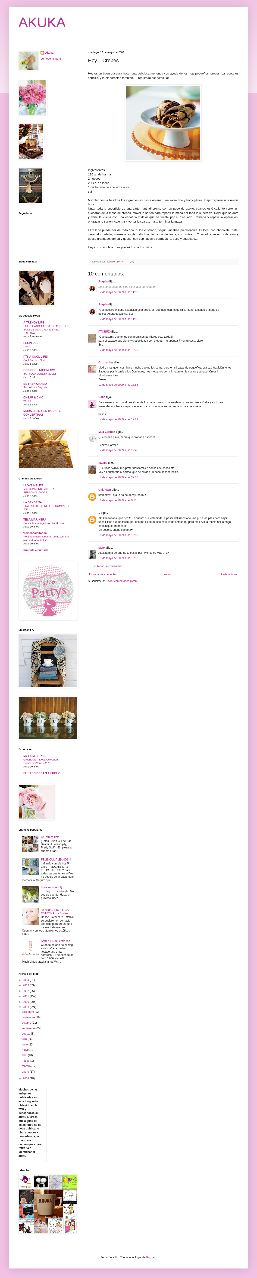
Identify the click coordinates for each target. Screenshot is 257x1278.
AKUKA (42, 22)
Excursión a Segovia (35, 387)
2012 (26, 991)
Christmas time (50, 837)
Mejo (101, 547)
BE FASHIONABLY (35, 383)
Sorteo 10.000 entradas (55, 941)
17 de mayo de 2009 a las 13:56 (118, 384)
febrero (26, 1066)
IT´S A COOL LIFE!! (36, 356)
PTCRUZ (104, 331)
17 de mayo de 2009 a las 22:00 (118, 477)
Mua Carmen (106, 432)
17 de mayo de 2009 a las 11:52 (118, 292)
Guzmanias (105, 362)
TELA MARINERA (34, 519)
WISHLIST (29, 401)
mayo (25, 1050)
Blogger (150, 1257)
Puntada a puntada (35, 550)
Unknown (104, 489)
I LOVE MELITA (33, 485)
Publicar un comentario (108, 566)
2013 (26, 985)
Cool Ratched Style (34, 360)
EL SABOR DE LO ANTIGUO (41, 773)
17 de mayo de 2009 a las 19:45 (118, 450)
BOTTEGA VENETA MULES (39, 373)
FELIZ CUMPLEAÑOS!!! (56, 859)
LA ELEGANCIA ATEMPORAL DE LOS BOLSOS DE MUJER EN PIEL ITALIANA (46, 329)
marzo (26, 1060)
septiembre (29, 1028)
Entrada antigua (227, 574)
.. (99, 512)
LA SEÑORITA (32, 502)
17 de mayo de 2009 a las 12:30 (118, 350)
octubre (27, 1022)
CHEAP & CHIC (33, 397)
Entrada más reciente (102, 574)
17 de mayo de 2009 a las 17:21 (118, 419)
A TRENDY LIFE (33, 322)
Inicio (166, 574)
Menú (26, 346)
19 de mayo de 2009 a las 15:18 (118, 558)
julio (25, 1039)
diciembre (28, 1011)
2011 (26, 996)
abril (25, 1055)
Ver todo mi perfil (51, 58)
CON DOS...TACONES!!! (39, 370)
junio (25, 1044)
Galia (101, 397)
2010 (26, 1001)
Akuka (49, 52)
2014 (26, 980)
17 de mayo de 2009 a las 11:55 (118, 319)
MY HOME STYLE (34, 756)
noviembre (28, 1017)
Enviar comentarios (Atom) (122, 581)
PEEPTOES (30, 343)
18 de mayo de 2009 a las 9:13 (117, 500)
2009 (26, 1007)
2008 (26, 1078)
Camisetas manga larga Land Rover (44, 523)
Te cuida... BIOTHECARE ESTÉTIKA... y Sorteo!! (56, 911)
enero (26, 1071)
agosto (26, 1033)
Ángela (103, 281)
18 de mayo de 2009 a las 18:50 (118, 535)
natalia (102, 462)
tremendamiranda (35, 533)
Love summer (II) (51, 887)
